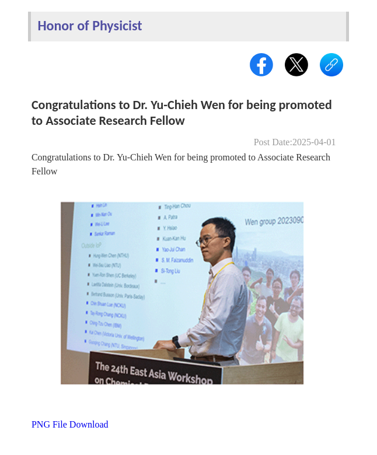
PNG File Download (70, 424)
